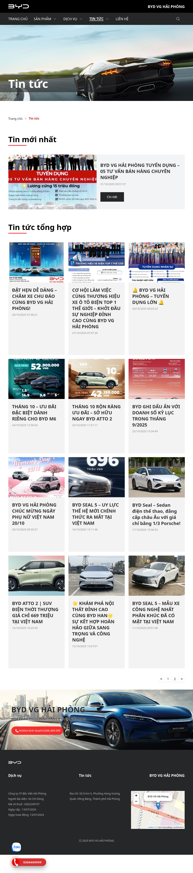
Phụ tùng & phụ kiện (23, 793)
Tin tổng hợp (88, 798)
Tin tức (34, 118)
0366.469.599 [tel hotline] (52, 730)
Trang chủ (15, 119)
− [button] (136, 820)
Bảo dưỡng (16, 784)
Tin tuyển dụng (90, 793)
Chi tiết (112, 197)
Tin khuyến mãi (90, 784)
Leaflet (150, 845)
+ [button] (136, 814)
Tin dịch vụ (87, 789)
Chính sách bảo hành (23, 789)
